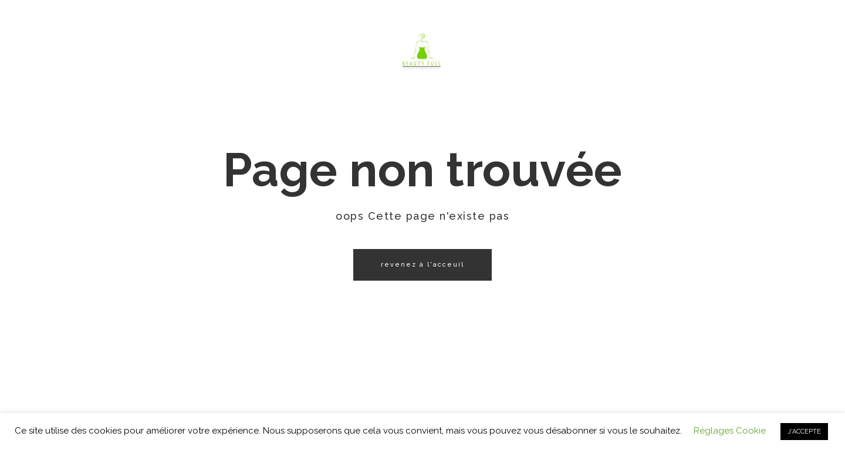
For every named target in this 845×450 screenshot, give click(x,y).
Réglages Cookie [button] (730, 430)
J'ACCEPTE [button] (804, 431)
